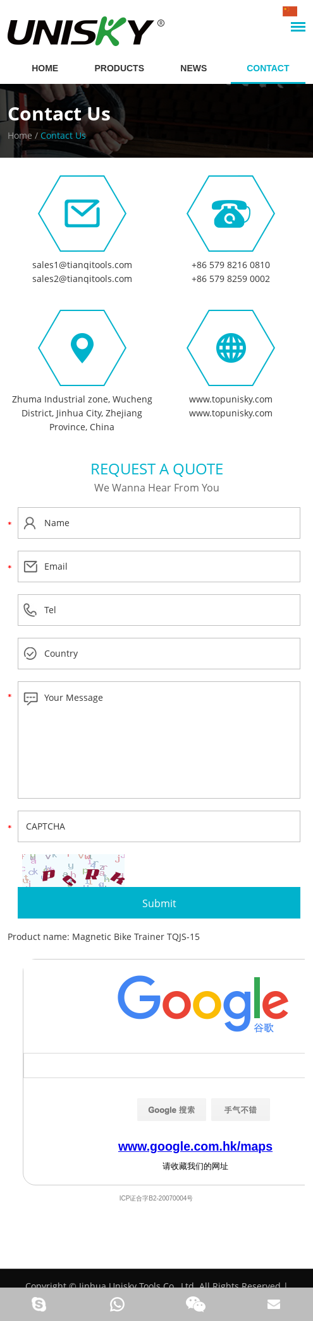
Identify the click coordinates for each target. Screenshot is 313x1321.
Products (119, 68)
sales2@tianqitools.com (82, 279)
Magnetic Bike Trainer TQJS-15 (136, 936)
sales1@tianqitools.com (82, 265)
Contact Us (59, 113)
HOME (45, 68)
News (193, 68)
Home (20, 135)
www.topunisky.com (231, 399)
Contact (268, 68)
